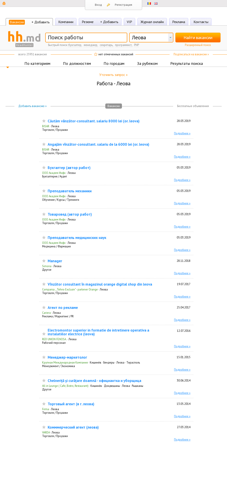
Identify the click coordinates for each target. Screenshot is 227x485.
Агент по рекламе (63, 308)
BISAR (45, 126)
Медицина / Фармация (56, 246)
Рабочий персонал (54, 342)
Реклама (178, 22)
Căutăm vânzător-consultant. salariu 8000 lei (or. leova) (93, 121)
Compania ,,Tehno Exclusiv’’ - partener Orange (70, 289)
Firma (45, 409)
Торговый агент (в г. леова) (71, 404)
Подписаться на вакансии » (191, 54)
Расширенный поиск (198, 45)
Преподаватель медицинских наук (77, 238)
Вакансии (17, 22)
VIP (129, 22)
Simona (46, 266)
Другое (46, 269)
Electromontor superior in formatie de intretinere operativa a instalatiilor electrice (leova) (98, 332)
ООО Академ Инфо (54, 173)
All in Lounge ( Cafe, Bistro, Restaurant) (65, 386)
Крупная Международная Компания (65, 362)
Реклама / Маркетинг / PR (58, 316)
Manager (55, 261)
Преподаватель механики (70, 191)
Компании (65, 22)
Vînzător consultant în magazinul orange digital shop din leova (100, 284)
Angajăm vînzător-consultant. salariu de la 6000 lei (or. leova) (98, 144)
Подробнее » (182, 133)
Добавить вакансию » (32, 106)
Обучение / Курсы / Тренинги (60, 199)
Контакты (201, 22)
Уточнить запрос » (113, 74)
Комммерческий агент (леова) (73, 427)
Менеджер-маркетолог (67, 357)
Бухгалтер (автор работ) (69, 168)
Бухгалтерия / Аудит (54, 176)
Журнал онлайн (152, 22)
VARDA (46, 432)
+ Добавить (40, 22)
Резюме (88, 22)
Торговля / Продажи (55, 129)
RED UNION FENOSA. (54, 339)
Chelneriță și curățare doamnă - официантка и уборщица (94, 381)
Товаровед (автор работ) (70, 214)
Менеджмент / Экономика (58, 366)
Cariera (46, 312)
